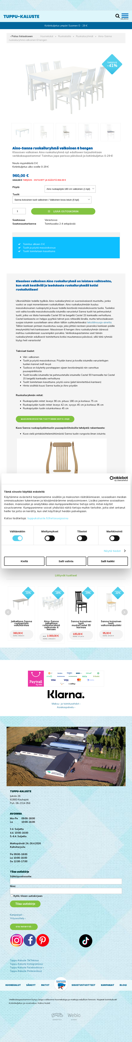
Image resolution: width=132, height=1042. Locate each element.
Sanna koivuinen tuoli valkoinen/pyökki (111, 623)
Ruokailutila (64, 36)
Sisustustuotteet (83, 985)
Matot (45, 985)
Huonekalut (46, 36)
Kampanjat (107, 985)
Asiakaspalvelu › (66, 707)
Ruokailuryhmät (84, 36)
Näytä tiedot (112, 550)
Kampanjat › (16, 914)
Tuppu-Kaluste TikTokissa (24, 960)
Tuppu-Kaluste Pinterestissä (26, 970)
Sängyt (31, 985)
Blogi (123, 985)
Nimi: (13, 886)
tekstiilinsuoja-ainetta (99, 322)
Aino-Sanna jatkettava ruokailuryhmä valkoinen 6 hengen (51, 625)
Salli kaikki (108, 561)
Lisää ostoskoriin (63, 211)
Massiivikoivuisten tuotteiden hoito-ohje (45, 419)
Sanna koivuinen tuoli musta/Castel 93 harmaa (81, 624)
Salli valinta (66, 561)
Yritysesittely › (18, 918)
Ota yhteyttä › (24, 927)
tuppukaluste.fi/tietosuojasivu (47, 518)
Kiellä (24, 561)
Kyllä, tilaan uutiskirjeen (28, 895)
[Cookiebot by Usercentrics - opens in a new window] (112, 478)
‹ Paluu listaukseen (21, 36)
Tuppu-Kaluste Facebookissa (26, 967)
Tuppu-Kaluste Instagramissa (26, 963)
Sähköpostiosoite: (21, 876)
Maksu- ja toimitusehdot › (66, 703)
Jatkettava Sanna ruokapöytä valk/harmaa (21, 623)
